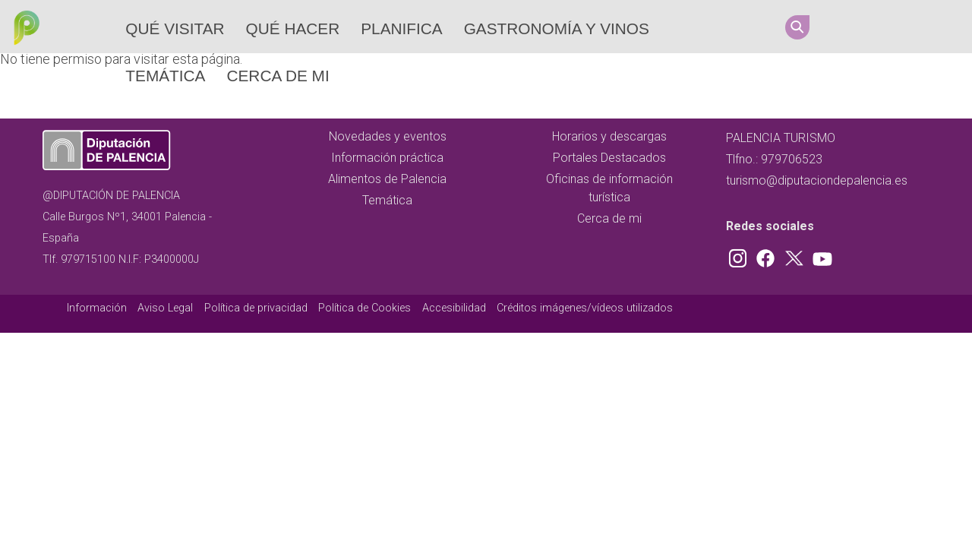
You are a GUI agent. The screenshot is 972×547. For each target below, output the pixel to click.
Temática (165, 75)
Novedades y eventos (388, 136)
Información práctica (387, 157)
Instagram (845, 26)
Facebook (874, 26)
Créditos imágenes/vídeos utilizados (585, 308)
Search (797, 27)
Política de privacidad (256, 308)
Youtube (931, 26)
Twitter (902, 26)
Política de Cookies (364, 308)
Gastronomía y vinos (556, 28)
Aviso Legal (165, 308)
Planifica (401, 28)
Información (97, 308)
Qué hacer (293, 28)
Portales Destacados (609, 157)
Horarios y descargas (609, 136)
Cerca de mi (277, 75)
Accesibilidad (454, 308)
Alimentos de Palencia (387, 179)
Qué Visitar (174, 28)
